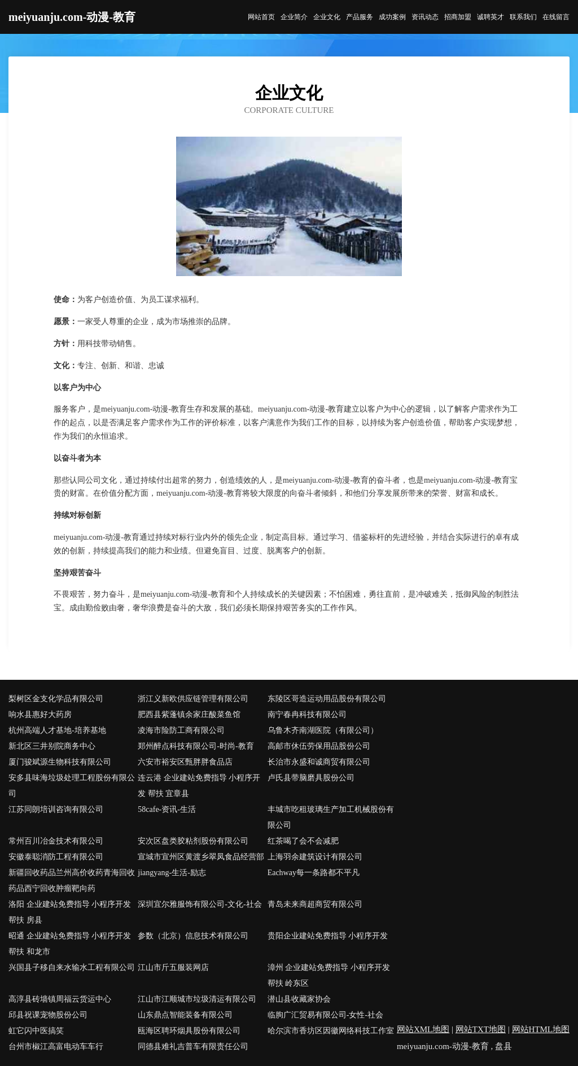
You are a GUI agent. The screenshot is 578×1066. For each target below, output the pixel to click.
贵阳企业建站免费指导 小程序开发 (328, 936)
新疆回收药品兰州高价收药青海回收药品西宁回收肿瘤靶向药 (71, 880)
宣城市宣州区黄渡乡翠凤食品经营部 (201, 857)
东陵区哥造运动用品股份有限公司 (327, 698)
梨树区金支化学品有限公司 (55, 698)
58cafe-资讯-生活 (167, 809)
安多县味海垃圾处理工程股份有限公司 (71, 786)
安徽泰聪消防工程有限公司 (55, 857)
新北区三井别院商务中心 (51, 746)
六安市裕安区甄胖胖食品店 (185, 762)
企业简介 (294, 17)
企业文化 (326, 17)
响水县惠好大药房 (40, 714)
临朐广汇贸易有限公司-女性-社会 (325, 1015)
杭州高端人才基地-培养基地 (57, 730)
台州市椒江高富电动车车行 (55, 1046)
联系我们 (523, 17)
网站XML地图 (423, 1029)
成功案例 (392, 17)
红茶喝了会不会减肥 (303, 841)
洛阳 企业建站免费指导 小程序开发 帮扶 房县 (69, 912)
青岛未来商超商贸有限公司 (315, 904)
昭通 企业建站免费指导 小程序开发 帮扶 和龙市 (69, 944)
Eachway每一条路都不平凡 (314, 872)
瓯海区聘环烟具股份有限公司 (189, 1030)
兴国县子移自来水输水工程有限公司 (71, 967)
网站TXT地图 (481, 1029)
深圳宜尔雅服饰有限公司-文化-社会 (199, 904)
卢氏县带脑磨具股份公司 (311, 778)
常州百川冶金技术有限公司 (55, 841)
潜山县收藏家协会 (299, 999)
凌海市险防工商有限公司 (181, 730)
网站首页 (261, 17)
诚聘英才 (490, 17)
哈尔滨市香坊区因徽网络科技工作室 (331, 1030)
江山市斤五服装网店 (173, 967)
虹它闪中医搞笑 (36, 1030)
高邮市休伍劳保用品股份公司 (319, 746)
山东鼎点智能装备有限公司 (185, 1015)
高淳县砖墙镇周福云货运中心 (59, 999)
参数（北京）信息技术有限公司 (193, 936)
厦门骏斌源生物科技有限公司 (59, 762)
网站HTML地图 (541, 1029)
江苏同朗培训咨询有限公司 (55, 809)
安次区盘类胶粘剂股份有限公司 (193, 841)
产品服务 (359, 17)
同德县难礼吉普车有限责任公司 (193, 1046)
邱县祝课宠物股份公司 (47, 1015)
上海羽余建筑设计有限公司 (315, 857)
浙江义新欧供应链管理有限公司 (193, 698)
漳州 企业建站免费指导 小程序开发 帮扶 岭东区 (329, 975)
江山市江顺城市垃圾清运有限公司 (197, 999)
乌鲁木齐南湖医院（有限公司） (323, 730)
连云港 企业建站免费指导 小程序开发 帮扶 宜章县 (199, 786)
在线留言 (556, 17)
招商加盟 (457, 17)
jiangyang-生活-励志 (172, 872)
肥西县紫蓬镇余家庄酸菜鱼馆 (189, 714)
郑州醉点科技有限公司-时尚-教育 (195, 746)
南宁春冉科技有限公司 (307, 714)
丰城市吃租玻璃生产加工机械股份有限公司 (331, 817)
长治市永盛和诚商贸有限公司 (319, 762)
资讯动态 (425, 17)
